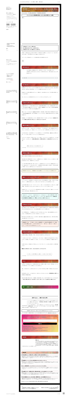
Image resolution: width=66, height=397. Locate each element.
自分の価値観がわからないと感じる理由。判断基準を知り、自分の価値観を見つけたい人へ (37, 376)
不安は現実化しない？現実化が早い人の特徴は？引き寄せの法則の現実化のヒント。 (36, 354)
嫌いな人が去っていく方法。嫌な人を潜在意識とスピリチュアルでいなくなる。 (11, 112)
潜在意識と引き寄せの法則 (11, 43)
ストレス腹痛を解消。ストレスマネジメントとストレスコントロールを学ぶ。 (35, 365)
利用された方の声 (8, 8)
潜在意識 (43, 107)
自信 (43, 381)
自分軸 (45, 381)
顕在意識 (34, 111)
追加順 (8, 24)
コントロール (27, 381)
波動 (29, 107)
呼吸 (33, 381)
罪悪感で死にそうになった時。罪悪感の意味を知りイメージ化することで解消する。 (11, 102)
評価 (47, 381)
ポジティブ (29, 52)
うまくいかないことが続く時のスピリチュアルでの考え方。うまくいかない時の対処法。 (11, 91)
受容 (32, 381)
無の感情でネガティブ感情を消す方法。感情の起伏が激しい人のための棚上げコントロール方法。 (38, 371)
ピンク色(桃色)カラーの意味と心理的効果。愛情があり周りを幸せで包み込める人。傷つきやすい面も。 (11, 133)
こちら (8, 27)
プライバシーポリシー (10, 45)
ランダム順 (13, 24)
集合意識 (56, 107)
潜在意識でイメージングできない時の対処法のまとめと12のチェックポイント (35, 360)
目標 (44, 216)
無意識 (27, 113)
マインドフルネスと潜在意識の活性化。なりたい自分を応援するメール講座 (40, 15)
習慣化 (23, 248)
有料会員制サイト (8, 9)
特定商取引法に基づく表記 (11, 46)
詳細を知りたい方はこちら (52, 312)
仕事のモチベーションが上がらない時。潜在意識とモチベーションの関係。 (11, 123)
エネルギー (26, 107)
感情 (38, 381)
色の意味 (8, 44)
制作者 (37, 1)
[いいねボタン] (22, 17)
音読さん (8, 138)
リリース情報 (33, 1)
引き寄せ (36, 108)
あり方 (24, 381)
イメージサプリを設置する (10, 73)
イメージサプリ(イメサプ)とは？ (25, 1)
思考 (23, 105)
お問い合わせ (41, 1)
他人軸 (30, 381)
